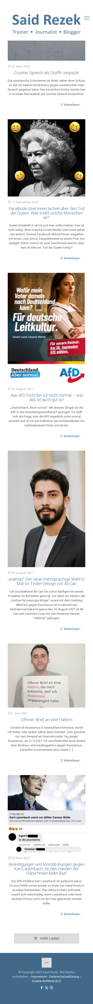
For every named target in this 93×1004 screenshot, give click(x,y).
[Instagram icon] (52, 5)
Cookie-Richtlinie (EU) (46, 981)
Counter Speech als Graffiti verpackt (46, 72)
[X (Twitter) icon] (46, 5)
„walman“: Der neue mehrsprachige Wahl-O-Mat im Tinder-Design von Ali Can (46, 581)
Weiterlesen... (73, 104)
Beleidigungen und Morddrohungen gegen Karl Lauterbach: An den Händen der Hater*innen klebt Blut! (46, 869)
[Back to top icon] (47, 963)
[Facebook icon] (41, 5)
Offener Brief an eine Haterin (46, 719)
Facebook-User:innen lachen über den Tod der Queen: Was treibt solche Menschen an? (47, 213)
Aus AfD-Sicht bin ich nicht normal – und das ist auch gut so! (47, 397)
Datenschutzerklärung (64, 976)
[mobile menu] (87, 18)
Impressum (39, 976)
